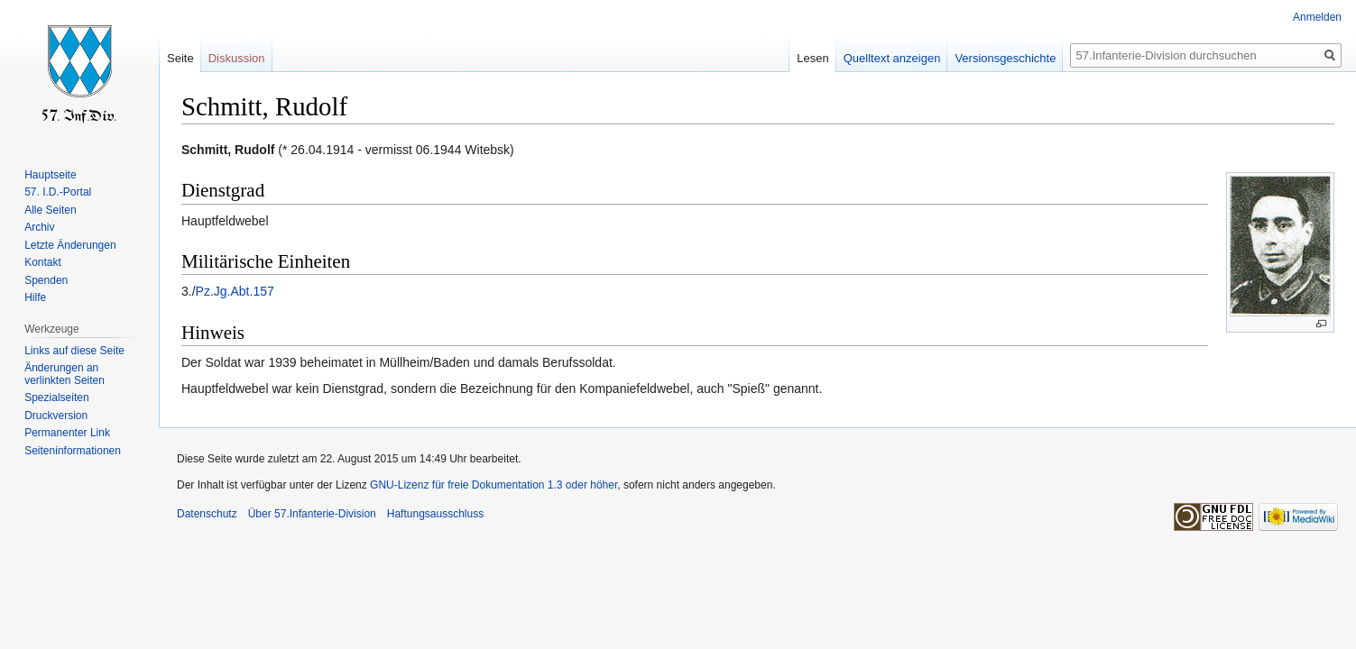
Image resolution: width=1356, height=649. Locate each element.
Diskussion (236, 58)
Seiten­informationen (72, 450)
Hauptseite (50, 175)
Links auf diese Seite (74, 350)
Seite (180, 58)
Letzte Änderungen (69, 245)
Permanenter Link (67, 432)
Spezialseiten (56, 397)
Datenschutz (207, 513)
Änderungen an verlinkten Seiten (64, 374)
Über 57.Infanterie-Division (312, 513)
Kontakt (42, 262)
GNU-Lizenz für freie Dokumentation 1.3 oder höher (493, 485)
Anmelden (1317, 17)
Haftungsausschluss (435, 513)
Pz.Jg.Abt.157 (235, 291)
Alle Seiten (50, 210)
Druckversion (56, 415)
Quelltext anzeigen (892, 58)
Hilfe (35, 297)
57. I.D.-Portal (57, 192)
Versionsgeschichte (1005, 58)
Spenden (46, 280)
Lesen (812, 58)
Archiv (39, 227)
